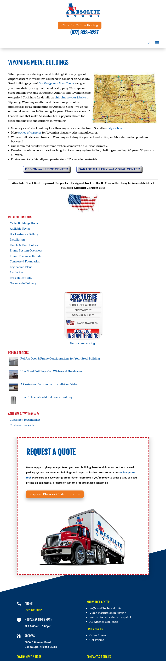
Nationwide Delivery (23, 283)
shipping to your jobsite (70, 97)
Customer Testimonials (25, 419)
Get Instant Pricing (83, 341)
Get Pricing (96, 640)
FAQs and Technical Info (106, 610)
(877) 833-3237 (84, 33)
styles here (115, 128)
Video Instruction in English (108, 614)
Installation (17, 239)
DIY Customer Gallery (24, 234)
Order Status (98, 636)
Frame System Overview (26, 250)
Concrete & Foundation (25, 261)
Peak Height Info (21, 278)
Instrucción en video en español (110, 618)
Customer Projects (22, 425)
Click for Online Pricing (79, 25)
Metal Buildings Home (24, 223)
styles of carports (29, 132)
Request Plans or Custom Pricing (61, 497)
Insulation (16, 272)
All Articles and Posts (103, 623)
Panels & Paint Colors (24, 245)
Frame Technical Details (25, 256)
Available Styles (20, 228)
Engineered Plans (21, 267)
